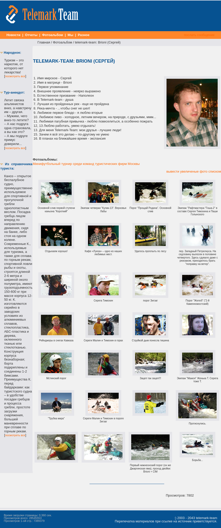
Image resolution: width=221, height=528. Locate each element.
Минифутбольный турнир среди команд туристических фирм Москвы (86, 164)
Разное (84, 35)
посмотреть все (15, 76)
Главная (43, 42)
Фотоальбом (52, 35)
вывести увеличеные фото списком (194, 171)
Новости (13, 35)
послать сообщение (199, 35)
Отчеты (31, 35)
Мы (70, 35)
